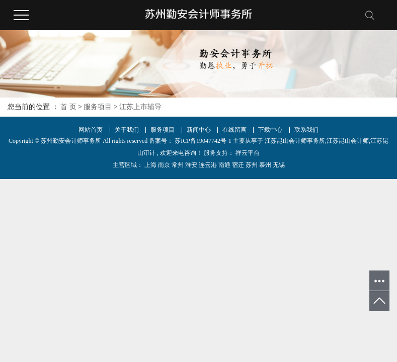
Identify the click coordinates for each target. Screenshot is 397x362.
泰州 (265, 164)
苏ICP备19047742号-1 (203, 140)
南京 (164, 164)
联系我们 (306, 129)
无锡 (279, 164)
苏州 (252, 164)
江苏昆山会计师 (348, 140)
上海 (150, 164)
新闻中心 (199, 129)
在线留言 (234, 129)
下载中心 (270, 129)
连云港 (208, 164)
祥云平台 (247, 152)
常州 (178, 164)
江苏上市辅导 (140, 107)
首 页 (68, 107)
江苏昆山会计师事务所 (295, 140)
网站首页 (90, 129)
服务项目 (98, 107)
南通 (224, 164)
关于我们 (127, 129)
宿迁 (238, 164)
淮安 (191, 164)
